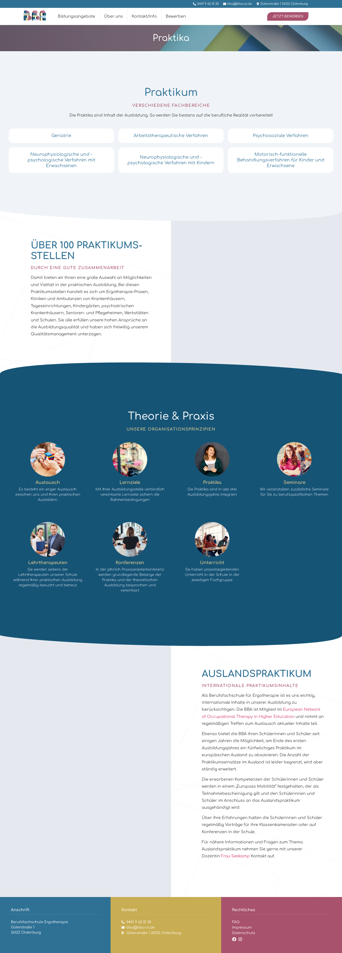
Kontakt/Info (144, 16)
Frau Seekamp (235, 856)
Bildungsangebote (76, 16)
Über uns (113, 16)
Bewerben (176, 16)
